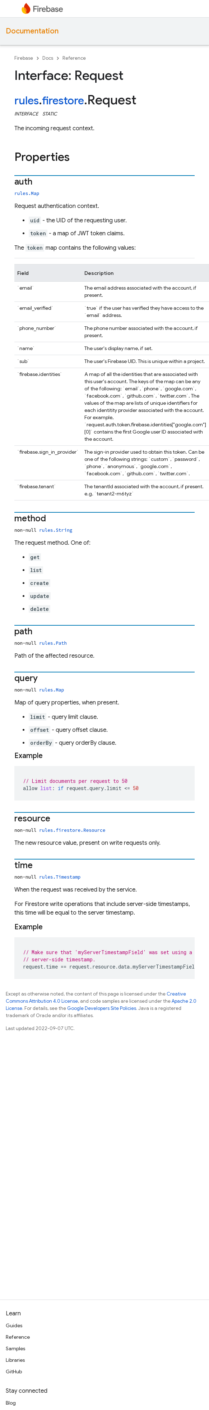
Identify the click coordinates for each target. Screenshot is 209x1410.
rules (26, 101)
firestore (63, 101)
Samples (15, 1348)
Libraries (15, 1360)
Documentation (32, 31)
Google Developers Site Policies (101, 1008)
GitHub (14, 1371)
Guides (14, 1325)
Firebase (23, 58)
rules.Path (53, 643)
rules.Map (26, 193)
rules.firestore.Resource (72, 830)
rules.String (55, 530)
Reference (74, 58)
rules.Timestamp (59, 877)
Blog (11, 1403)
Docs (47, 58)
